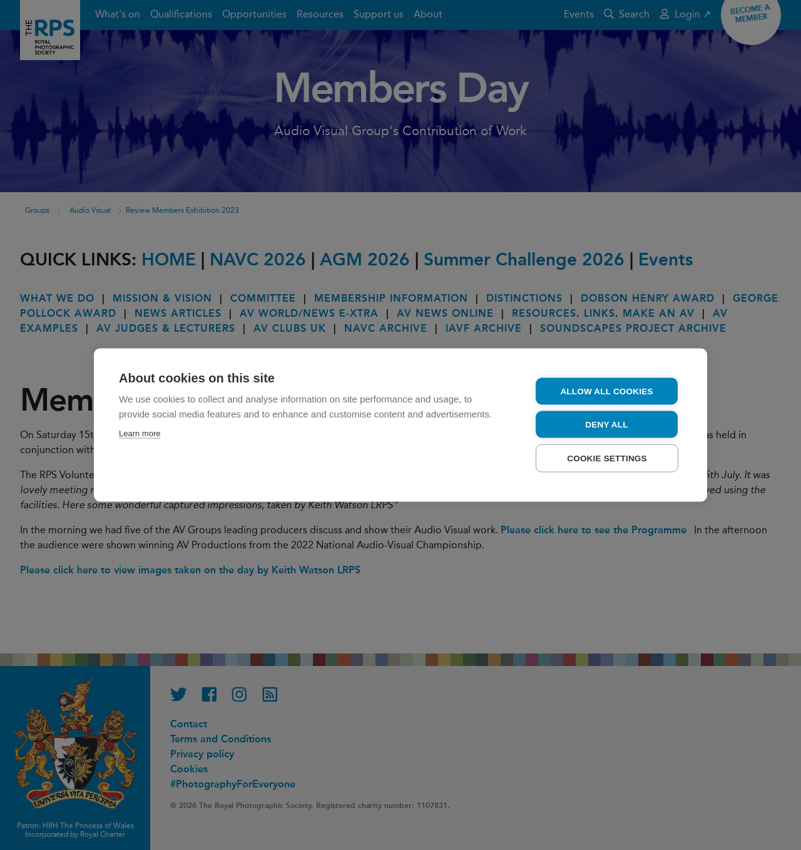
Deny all (606, 424)
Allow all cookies (606, 391)
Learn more (139, 433)
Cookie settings (607, 458)
